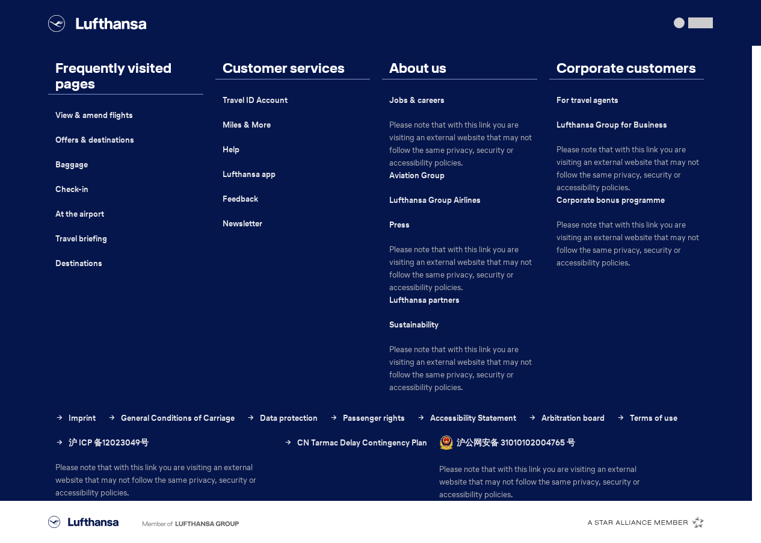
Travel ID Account (255, 100)
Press (399, 225)
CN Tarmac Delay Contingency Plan (355, 462)
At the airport (79, 214)
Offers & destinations (94, 140)
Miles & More (247, 125)
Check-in (71, 189)
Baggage (71, 164)
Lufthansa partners (424, 300)
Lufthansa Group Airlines (435, 200)
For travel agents (587, 100)
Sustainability (414, 324)
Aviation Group (417, 175)
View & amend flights (94, 115)
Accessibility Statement (466, 418)
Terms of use (647, 418)
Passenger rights (367, 418)
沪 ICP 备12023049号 (102, 442)
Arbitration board (566, 418)
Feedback (240, 199)
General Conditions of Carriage (171, 418)
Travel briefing (81, 238)
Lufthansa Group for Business (611, 125)
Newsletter (242, 223)
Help (231, 149)
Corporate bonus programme (610, 200)
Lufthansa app (249, 174)
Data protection (282, 418)
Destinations (78, 263)
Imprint (75, 418)
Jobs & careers (417, 100)
